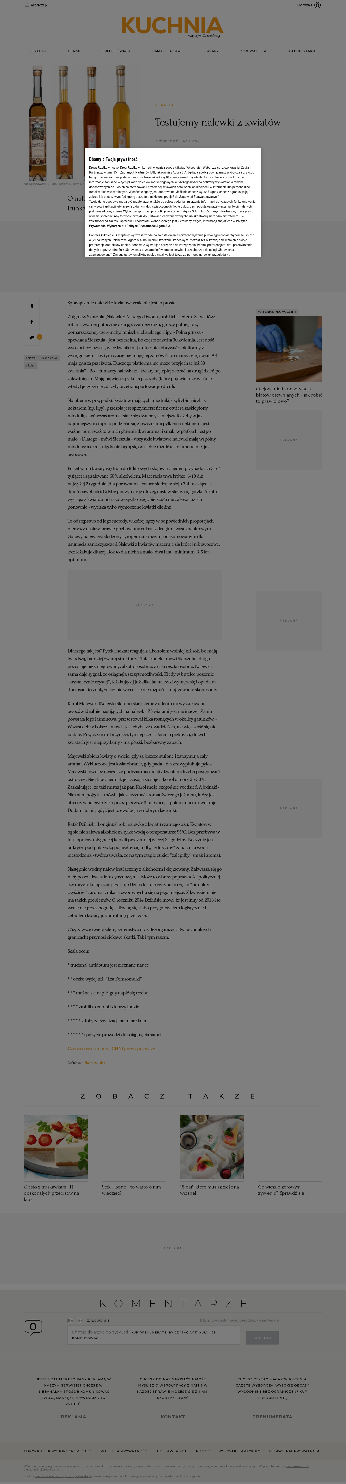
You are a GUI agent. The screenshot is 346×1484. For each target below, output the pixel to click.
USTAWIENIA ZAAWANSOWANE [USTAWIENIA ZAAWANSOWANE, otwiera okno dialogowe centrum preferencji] (117, 248)
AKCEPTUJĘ (242, 248)
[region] (173, 202)
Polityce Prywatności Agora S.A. (148, 226)
